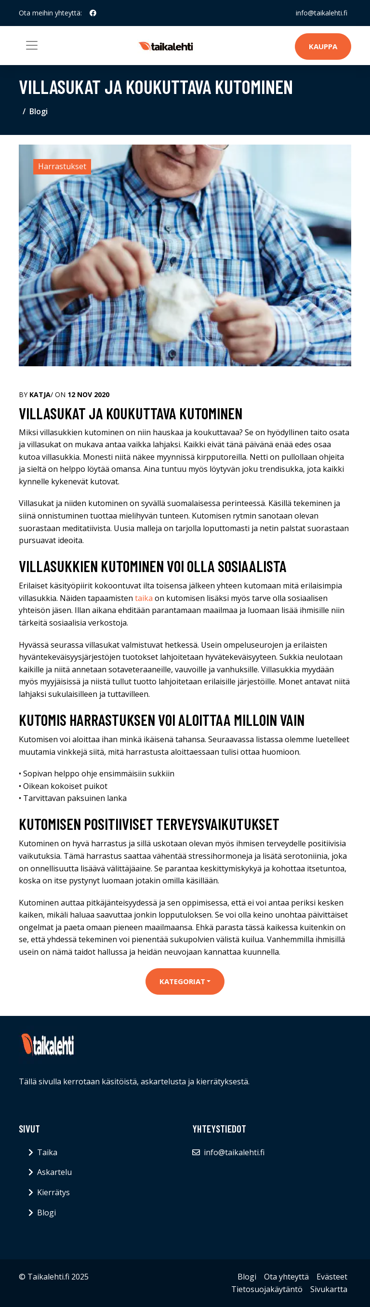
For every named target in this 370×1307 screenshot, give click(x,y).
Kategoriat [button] (182, 981)
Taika (47, 1152)
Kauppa (323, 46)
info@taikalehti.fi (321, 12)
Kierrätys (53, 1192)
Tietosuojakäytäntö (267, 1289)
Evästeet (332, 1276)
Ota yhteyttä (286, 1276)
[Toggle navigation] (32, 45)
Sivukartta (328, 1289)
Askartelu (54, 1172)
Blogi (38, 111)
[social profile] (93, 13)
